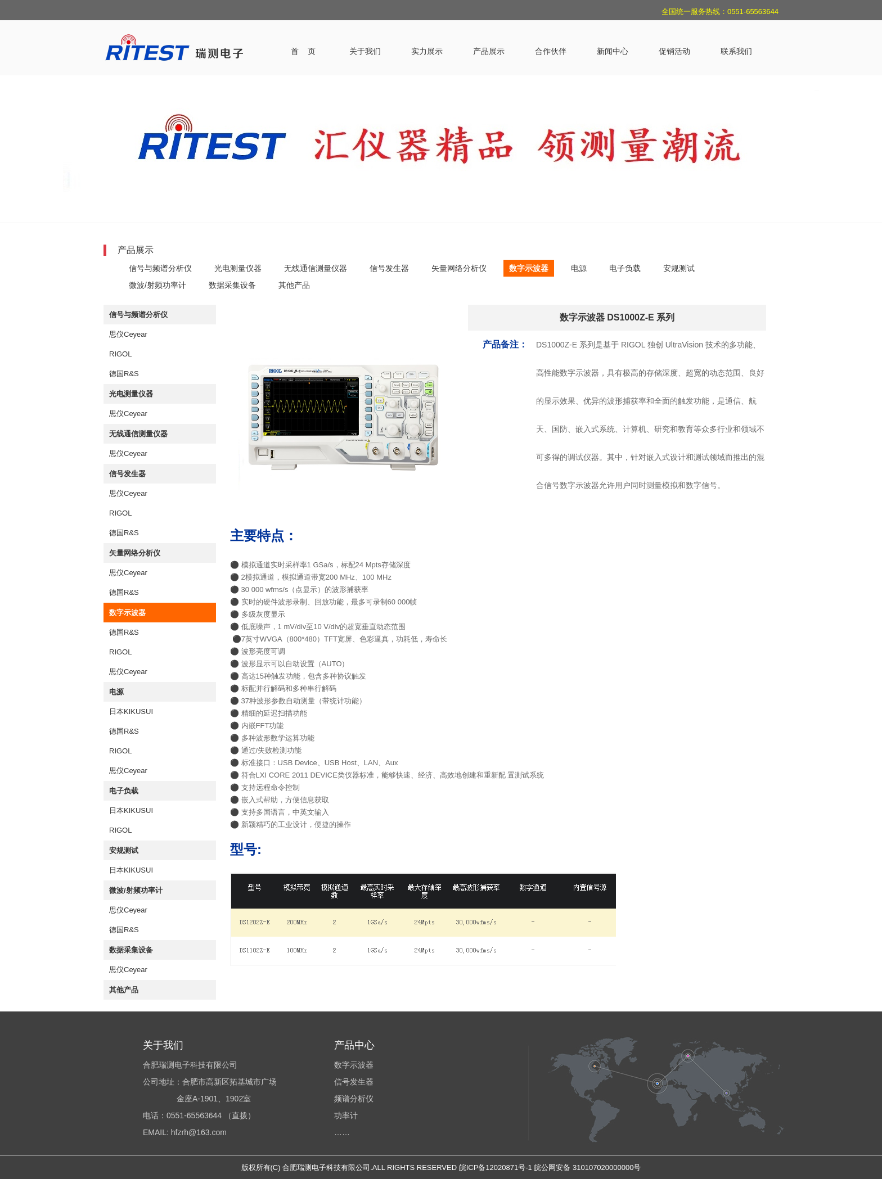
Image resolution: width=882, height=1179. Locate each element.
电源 (579, 268)
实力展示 (427, 51)
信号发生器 (389, 268)
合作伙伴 (550, 51)
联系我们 (736, 51)
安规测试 (679, 268)
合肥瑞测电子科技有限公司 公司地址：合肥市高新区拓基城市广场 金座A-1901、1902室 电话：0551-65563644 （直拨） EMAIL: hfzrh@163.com (210, 1098)
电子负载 (625, 268)
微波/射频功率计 (157, 285)
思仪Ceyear (128, 334)
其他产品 (294, 285)
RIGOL (120, 354)
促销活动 (674, 51)
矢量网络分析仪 (459, 268)
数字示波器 (528, 268)
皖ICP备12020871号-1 (495, 1167)
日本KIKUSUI (131, 711)
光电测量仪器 (238, 268)
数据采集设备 (232, 285)
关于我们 (365, 51)
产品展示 (489, 51)
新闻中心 (612, 51)
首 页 (303, 51)
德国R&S (124, 373)
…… (342, 1132)
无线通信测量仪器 (315, 268)
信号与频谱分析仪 (160, 268)
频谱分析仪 (354, 1098)
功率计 (346, 1115)
